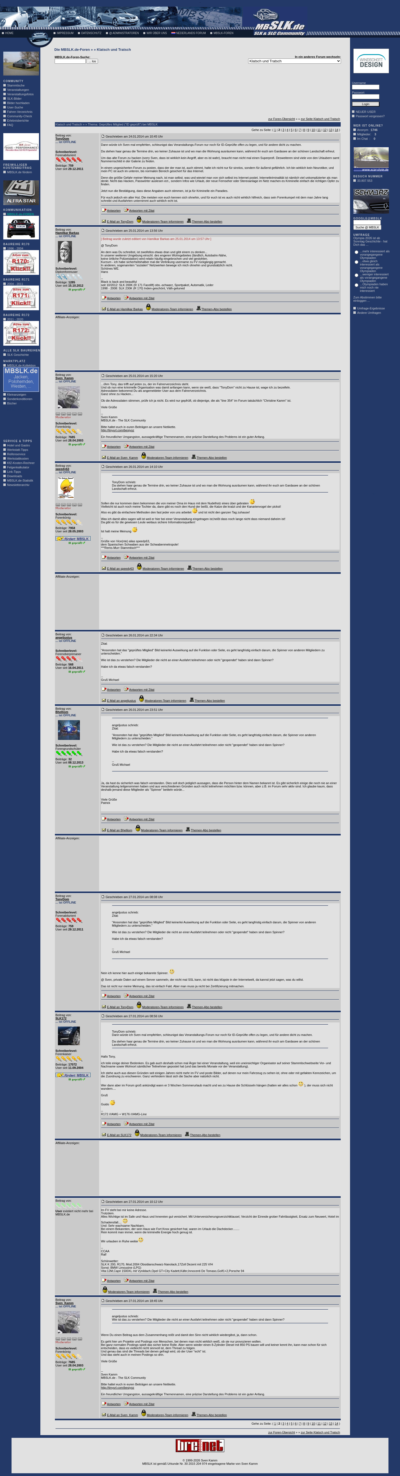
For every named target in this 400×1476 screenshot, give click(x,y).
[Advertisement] (19, 424)
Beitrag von (63, 135)
